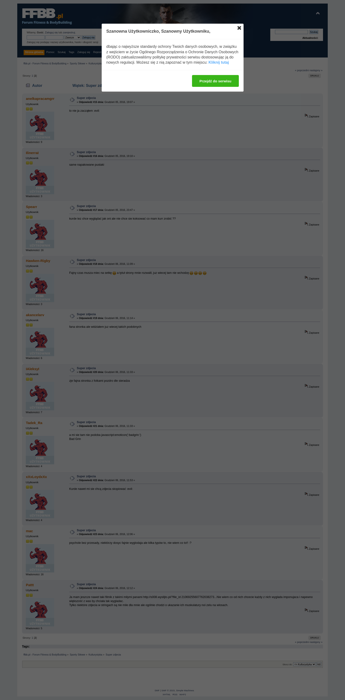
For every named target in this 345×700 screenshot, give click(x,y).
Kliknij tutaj (219, 62)
